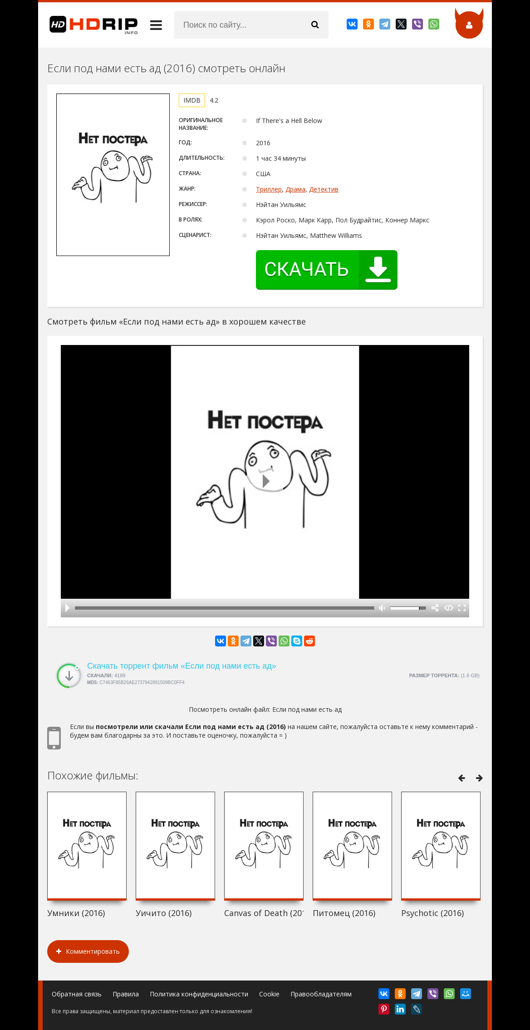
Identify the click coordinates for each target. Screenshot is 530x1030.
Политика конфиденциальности (199, 994)
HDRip (88, 25)
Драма (295, 189)
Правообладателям (321, 994)
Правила (126, 994)
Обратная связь (77, 994)
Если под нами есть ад (307, 709)
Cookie (269, 994)
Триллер (269, 189)
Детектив (324, 189)
